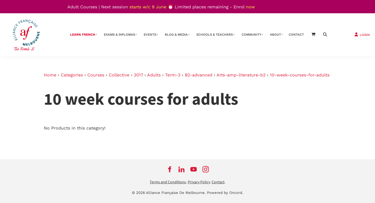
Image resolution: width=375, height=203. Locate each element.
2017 (138, 74)
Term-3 (172, 74)
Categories (72, 74)
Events (150, 34)
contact (296, 34)
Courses (95, 74)
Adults (154, 74)
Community (251, 34)
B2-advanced (198, 74)
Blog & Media (176, 34)
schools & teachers (214, 34)
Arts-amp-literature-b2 (241, 74)
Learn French (82, 34)
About (275, 34)
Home (50, 74)
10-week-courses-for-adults (299, 74)
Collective (119, 74)
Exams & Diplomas (119, 34)
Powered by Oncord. (225, 192)
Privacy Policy (199, 182)
